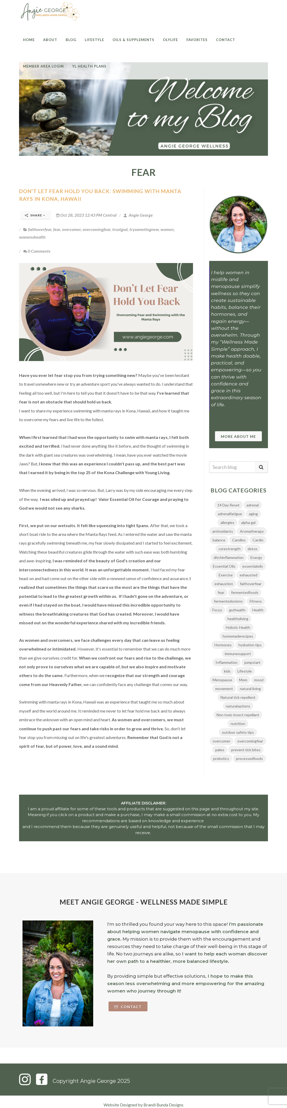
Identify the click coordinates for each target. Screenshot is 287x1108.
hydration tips (250, 645)
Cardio (258, 540)
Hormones (223, 645)
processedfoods (249, 758)
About (50, 40)
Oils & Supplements (133, 40)
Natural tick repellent (238, 697)
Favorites (197, 40)
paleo (219, 749)
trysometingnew (144, 229)
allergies (227, 522)
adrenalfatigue (230, 513)
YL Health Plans (89, 66)
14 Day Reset (228, 505)
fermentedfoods (244, 592)
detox (252, 548)
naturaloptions (238, 706)
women (167, 229)
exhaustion (223, 583)
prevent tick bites (246, 749)
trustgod (120, 229)
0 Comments (36, 250)
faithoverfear (39, 229)
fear (56, 229)
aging (253, 513)
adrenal (252, 505)
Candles (239, 540)
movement (224, 688)
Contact (225, 40)
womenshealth (32, 236)
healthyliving (237, 618)
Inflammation (226, 662)
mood (258, 680)
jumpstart (252, 662)
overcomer (71, 229)
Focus (217, 610)
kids (227, 671)
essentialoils (252, 566)
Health (257, 610)
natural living (250, 688)
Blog (71, 40)
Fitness (256, 601)
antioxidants (222, 531)
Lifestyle (94, 40)
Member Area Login (43, 66)
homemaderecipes (238, 636)
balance (219, 540)
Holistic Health (238, 627)
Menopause (222, 680)
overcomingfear (96, 229)
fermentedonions (228, 601)
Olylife (170, 40)
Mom (243, 680)
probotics (221, 758)
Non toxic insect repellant (238, 715)
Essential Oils (224, 566)
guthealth (237, 610)
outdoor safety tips (238, 732)
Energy (256, 557)
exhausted (248, 575)
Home (29, 40)
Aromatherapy (252, 531)
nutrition (238, 723)
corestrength (229, 548)
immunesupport (238, 653)
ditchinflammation (229, 557)
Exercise (226, 575)
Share (35, 215)
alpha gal (248, 522)
